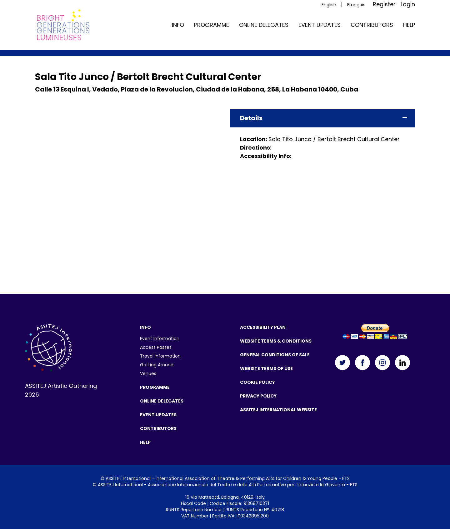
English (329, 5)
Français (356, 5)
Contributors (372, 25)
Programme (211, 25)
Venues (148, 373)
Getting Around (156, 365)
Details (251, 118)
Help (409, 25)
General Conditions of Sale (275, 355)
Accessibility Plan (263, 327)
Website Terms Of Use (266, 368)
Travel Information (160, 356)
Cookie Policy (257, 382)
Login (408, 4)
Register (384, 4)
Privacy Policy (258, 396)
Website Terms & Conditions (276, 341)
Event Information (159, 338)
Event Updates (319, 25)
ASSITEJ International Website (278, 410)
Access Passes (156, 347)
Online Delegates (263, 25)
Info (178, 25)
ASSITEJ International (128, 478)
